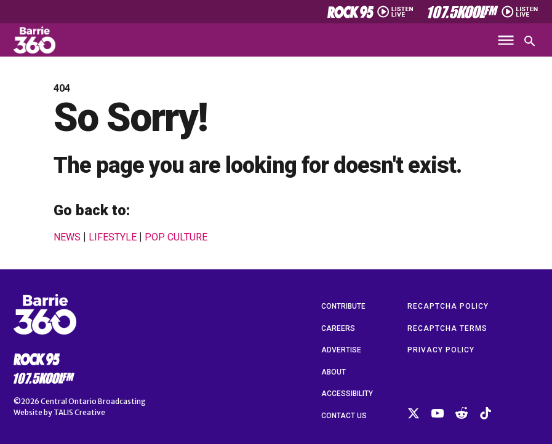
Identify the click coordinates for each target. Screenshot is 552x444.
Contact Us (344, 415)
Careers (338, 328)
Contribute (343, 306)
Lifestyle (113, 237)
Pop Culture (176, 237)
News (67, 237)
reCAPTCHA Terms (447, 328)
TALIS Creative (79, 412)
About (333, 372)
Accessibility (347, 393)
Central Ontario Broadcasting (93, 401)
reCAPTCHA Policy (448, 306)
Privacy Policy (440, 350)
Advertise (341, 350)
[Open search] (529, 41)
